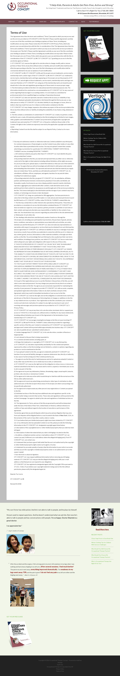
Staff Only (60, 664)
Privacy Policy (60, 669)
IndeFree (79, 660)
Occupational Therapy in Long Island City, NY (60, 667)
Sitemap (60, 662)
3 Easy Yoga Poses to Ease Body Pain (94, 134)
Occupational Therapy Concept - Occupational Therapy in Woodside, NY (22, 6)
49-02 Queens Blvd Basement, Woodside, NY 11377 (95, 13)
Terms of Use (60, 671)
